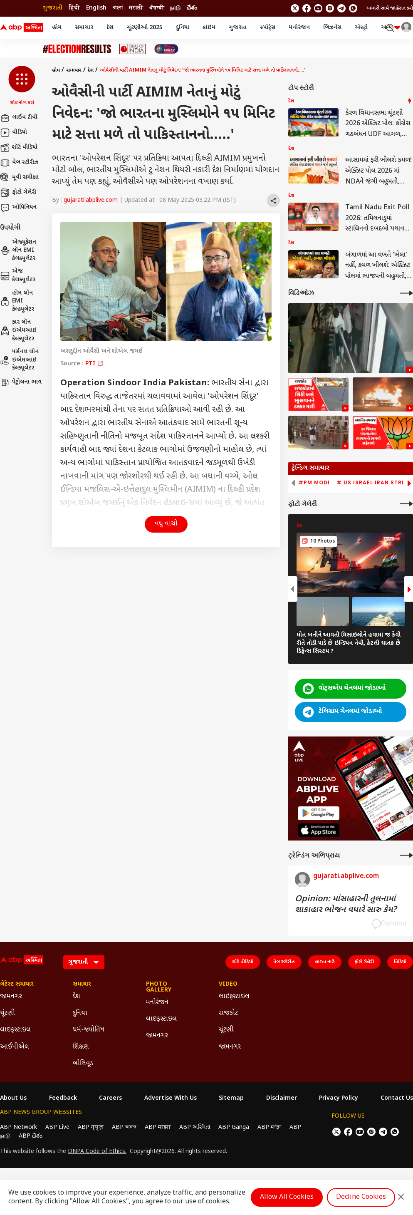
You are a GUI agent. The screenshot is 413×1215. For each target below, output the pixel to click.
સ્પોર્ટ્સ (267, 28)
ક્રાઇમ (209, 28)
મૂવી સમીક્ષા (19, 178)
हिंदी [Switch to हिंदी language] (74, 8)
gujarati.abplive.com (91, 200)
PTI (94, 364)
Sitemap (231, 1098)
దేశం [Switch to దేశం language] (192, 8)
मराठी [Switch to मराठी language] (136, 8)
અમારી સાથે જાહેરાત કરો (389, 8)
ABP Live (57, 1127)
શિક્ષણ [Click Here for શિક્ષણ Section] (81, 1047)
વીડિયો (13, 133)
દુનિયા (182, 28)
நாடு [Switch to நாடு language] (175, 8)
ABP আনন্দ (124, 1127)
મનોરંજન (299, 28)
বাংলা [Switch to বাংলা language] (118, 8)
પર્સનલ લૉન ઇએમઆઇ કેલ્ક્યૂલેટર (19, 360)
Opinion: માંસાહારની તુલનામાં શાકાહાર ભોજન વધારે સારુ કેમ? (345, 904)
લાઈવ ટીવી (18, 118)
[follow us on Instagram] (330, 8)
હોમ (57, 28)
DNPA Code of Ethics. (97, 1152)
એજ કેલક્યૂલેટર (17, 276)
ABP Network (18, 1127)
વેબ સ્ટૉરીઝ (19, 163)
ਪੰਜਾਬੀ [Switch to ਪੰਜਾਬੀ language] (156, 8)
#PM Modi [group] (314, 482)
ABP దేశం (30, 1136)
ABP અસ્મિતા (194, 1127)
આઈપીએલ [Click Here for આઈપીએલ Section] (14, 1047)
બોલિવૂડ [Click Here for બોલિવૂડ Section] (83, 1063)
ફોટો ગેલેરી (18, 193)
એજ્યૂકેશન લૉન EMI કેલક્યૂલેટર (18, 250)
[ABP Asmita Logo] (21, 28)
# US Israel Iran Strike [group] (373, 482)
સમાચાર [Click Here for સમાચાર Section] (82, 984)
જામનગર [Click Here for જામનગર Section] (11, 996)
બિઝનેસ (332, 28)
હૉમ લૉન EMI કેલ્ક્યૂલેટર (17, 301)
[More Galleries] (406, 504)
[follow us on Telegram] (341, 8)
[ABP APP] (318, 813)
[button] (22, 86)
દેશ (110, 28)
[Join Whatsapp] (353, 8)
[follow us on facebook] (307, 8)
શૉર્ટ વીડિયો (18, 148)
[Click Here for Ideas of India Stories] (132, 49)
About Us (13, 1098)
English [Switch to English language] (96, 8)
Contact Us (397, 1098)
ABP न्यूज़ (91, 1127)
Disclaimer (281, 1098)
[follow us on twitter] (295, 8)
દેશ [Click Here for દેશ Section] (76, 996)
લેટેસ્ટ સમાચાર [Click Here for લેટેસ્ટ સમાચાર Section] (17, 984)
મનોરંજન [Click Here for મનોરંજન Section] (157, 1002)
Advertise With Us (170, 1098)
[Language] (83, 962)
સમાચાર (84, 28)
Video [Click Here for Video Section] (228, 984)
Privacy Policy (338, 1098)
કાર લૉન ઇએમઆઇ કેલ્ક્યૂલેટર (18, 330)
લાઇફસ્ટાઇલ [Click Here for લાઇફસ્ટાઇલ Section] (15, 1030)
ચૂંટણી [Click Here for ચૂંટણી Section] (7, 1013)
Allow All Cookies (287, 1197)
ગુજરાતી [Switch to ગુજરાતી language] (52, 8)
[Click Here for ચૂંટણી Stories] (77, 49)
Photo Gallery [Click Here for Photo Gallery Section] (158, 987)
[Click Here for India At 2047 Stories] (166, 49)
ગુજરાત (238, 28)
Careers (110, 1098)
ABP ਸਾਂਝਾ (269, 1127)
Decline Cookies (361, 1197)
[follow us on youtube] (318, 8)
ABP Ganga (233, 1127)
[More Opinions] (406, 855)
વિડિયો (400, 962)
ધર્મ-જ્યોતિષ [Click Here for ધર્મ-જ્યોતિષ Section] (88, 1030)
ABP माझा (158, 1127)
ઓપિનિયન (18, 208)
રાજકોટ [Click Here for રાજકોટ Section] (228, 1013)
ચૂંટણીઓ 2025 (145, 28)
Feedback (63, 1098)
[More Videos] (406, 293)
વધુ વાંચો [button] (166, 524)
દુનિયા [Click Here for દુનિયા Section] (80, 1013)
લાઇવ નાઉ (325, 962)
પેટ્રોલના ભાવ (21, 382)
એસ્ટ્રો (361, 28)
